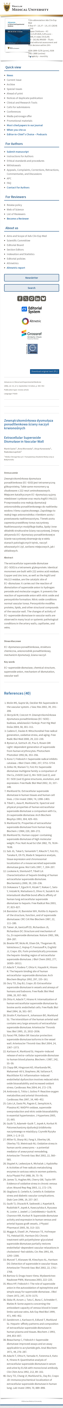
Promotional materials (19, 120)
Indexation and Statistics (20, 254)
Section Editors (15, 249)
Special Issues (14, 89)
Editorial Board (15, 245)
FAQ (9, 183)
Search (31, 287)
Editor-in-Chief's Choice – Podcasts (27, 134)
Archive (11, 84)
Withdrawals (14, 165)
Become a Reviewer (18, 218)
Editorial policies (16, 258)
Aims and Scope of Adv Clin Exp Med (27, 236)
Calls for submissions (18, 107)
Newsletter (31, 277)
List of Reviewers (16, 214)
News (10, 75)
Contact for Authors (18, 187)
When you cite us (16, 129)
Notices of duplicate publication (25, 98)
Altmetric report (16, 267)
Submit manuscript (18, 151)
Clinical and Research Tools (22, 102)
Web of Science (15, 209)
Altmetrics (12, 263)
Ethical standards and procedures (25, 160)
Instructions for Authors (20, 156)
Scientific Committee (18, 240)
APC (9, 178)
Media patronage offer (19, 116)
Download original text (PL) (44, 371)
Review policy (14, 205)
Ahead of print (15, 93)
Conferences (14, 111)
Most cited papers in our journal (25, 125)
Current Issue (14, 79)
